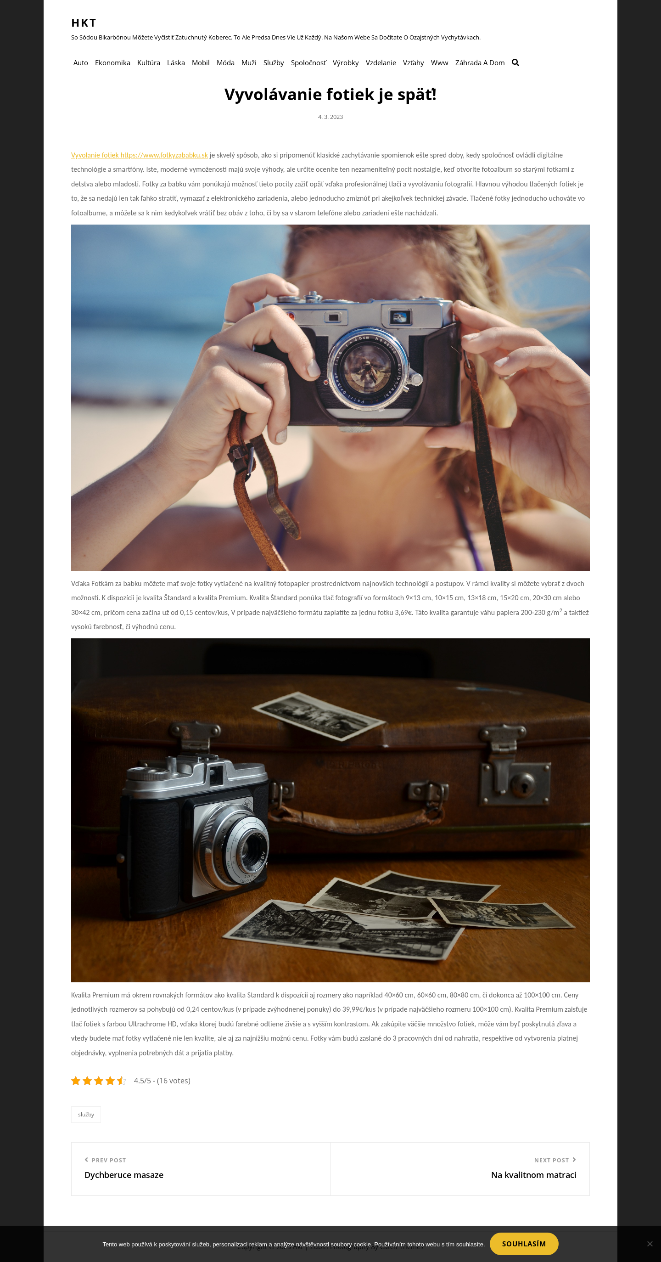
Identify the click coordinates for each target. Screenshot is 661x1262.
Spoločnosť (308, 62)
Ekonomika (112, 62)
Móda (226, 62)
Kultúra (148, 62)
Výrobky (346, 62)
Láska (176, 62)
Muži (249, 62)
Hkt (84, 22)
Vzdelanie (381, 62)
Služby (273, 62)
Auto (80, 62)
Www (439, 62)
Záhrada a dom (480, 62)
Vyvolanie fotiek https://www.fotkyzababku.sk (139, 155)
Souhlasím (524, 1243)
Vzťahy (413, 62)
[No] (649, 1243)
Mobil (201, 62)
